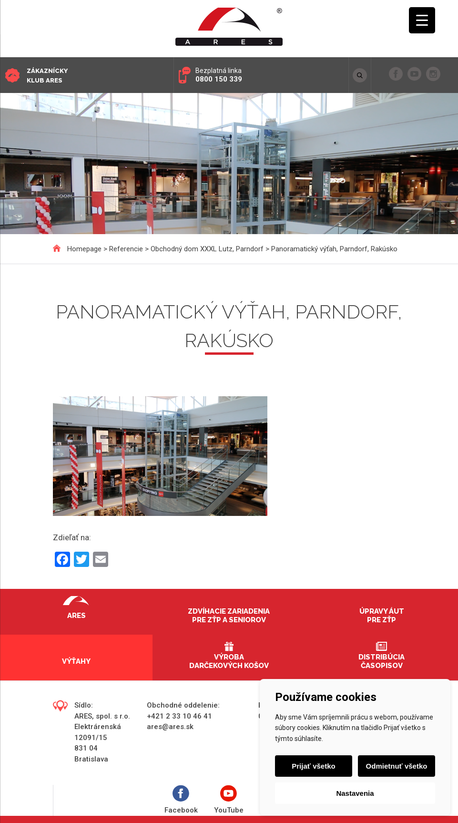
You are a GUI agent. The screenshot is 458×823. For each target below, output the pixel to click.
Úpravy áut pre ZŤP (381, 615)
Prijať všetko (313, 766)
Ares (76, 615)
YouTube (229, 800)
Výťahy (76, 661)
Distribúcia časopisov (381, 661)
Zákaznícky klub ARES (47, 75)
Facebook (181, 800)
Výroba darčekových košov (229, 661)
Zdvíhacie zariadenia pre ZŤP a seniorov (229, 615)
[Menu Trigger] (422, 20)
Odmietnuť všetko (396, 766)
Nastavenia (355, 793)
